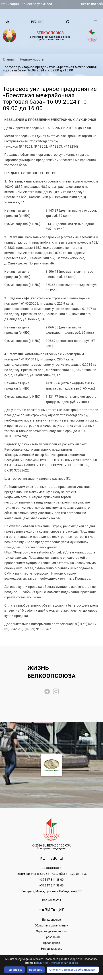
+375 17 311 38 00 (52, 879)
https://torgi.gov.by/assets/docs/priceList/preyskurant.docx (48, 552)
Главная (9, 59)
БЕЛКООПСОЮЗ (51, 868)
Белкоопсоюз (51, 919)
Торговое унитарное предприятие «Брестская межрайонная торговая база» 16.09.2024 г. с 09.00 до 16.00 (50, 68)
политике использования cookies (57, 962)
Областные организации (51, 925)
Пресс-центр (51, 943)
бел (41, 21)
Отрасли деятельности (51, 931)
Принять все (14, 969)
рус (34, 21)
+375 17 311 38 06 (52, 885)
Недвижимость (32, 59)
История (51, 954)
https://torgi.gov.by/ (44, 141)
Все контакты (51, 900)
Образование (51, 937)
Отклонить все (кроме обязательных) (72, 969)
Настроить (35, 969)
